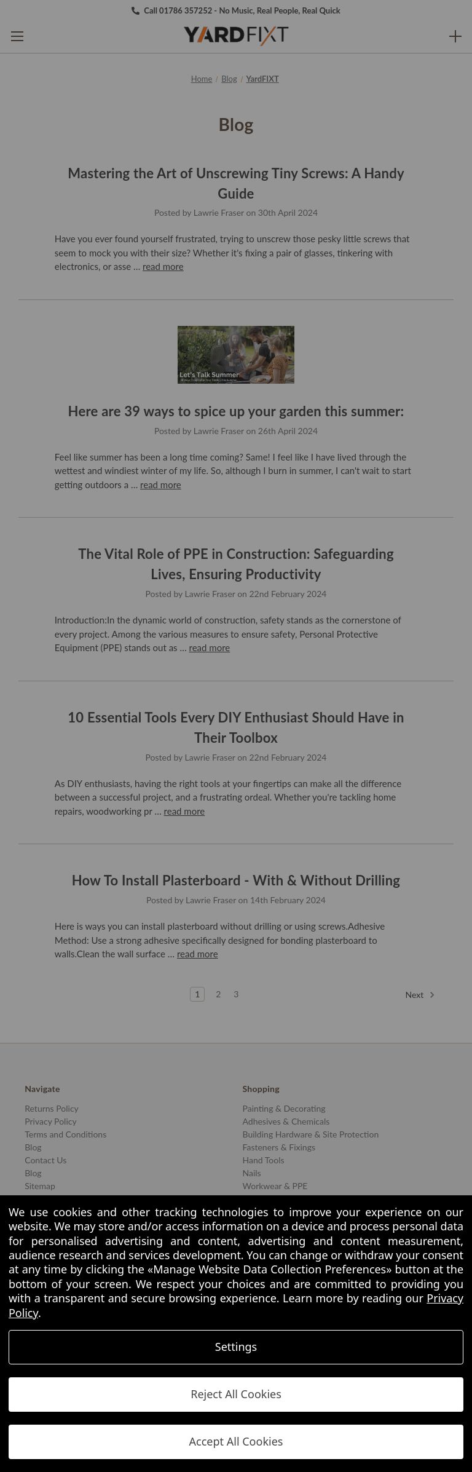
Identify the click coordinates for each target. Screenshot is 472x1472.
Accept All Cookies (236, 1441)
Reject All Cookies (236, 1394)
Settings (236, 1346)
